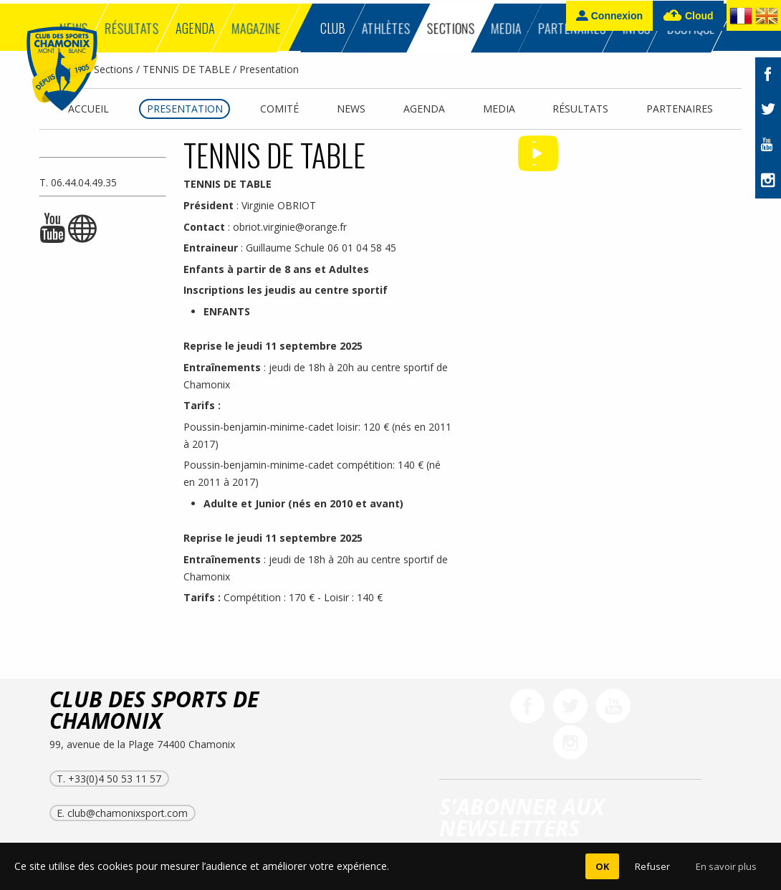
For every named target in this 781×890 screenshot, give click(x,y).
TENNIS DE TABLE (186, 69)
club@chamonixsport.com (127, 813)
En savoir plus (726, 866)
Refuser (652, 866)
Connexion (609, 15)
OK (602, 866)
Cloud (688, 16)
